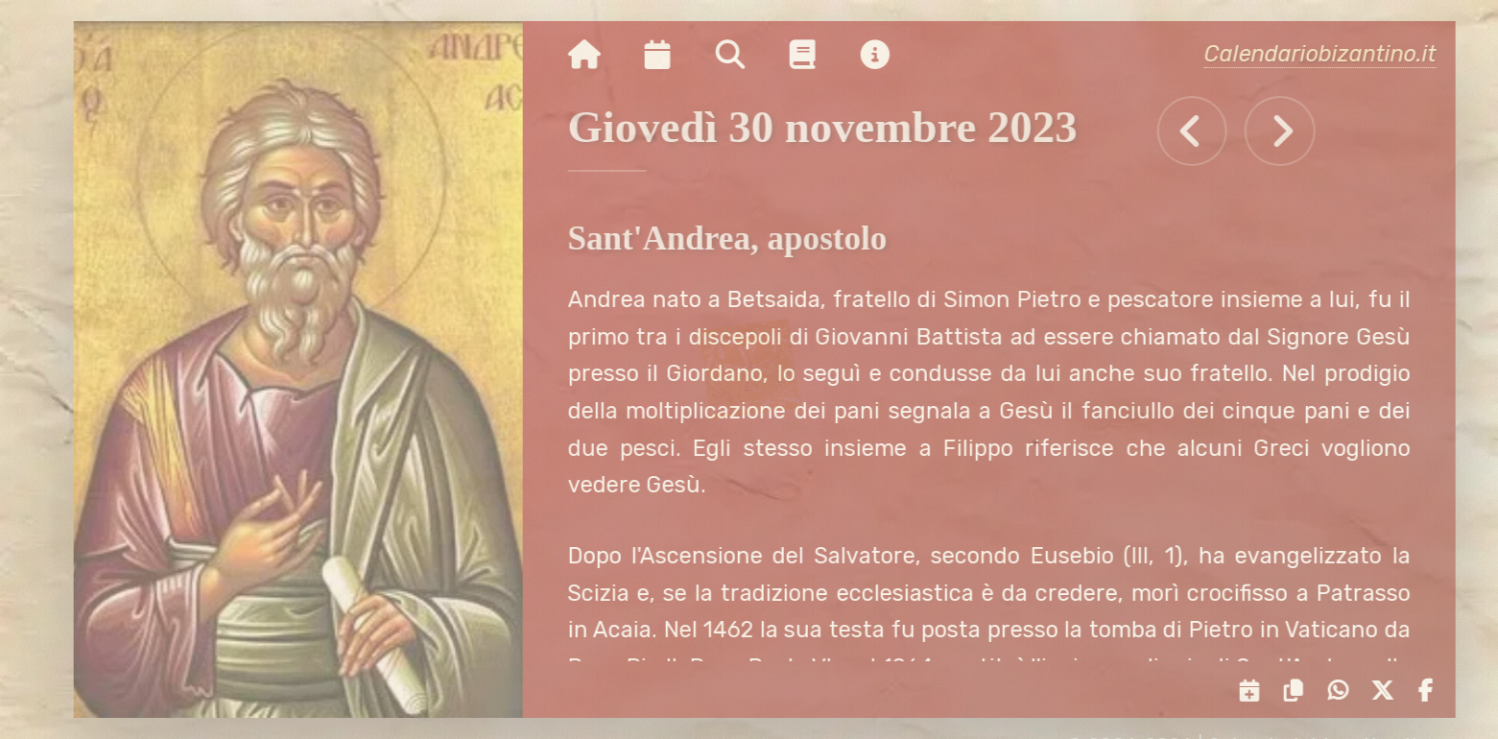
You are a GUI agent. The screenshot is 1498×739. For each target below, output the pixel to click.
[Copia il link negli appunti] (1297, 691)
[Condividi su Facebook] (1430, 691)
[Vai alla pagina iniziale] (595, 55)
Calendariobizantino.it (1331, 53)
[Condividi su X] (1387, 691)
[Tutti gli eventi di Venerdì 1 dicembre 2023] (1291, 131)
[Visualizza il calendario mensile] (669, 55)
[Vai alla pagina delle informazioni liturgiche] (814, 55)
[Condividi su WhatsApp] (1341, 691)
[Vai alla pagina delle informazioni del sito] (885, 55)
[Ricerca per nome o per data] (741, 55)
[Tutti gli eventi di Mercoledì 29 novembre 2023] (1204, 131)
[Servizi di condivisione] (1254, 691)
